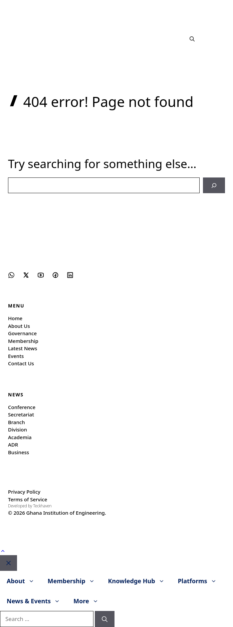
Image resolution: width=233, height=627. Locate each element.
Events (16, 356)
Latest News (22, 348)
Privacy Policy (24, 491)
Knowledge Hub (139, 581)
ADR (13, 444)
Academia (20, 437)
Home (15, 318)
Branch (16, 422)
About (24, 581)
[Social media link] (11, 275)
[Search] (214, 185)
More (89, 601)
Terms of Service (27, 499)
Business (18, 452)
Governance (22, 333)
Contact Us (21, 363)
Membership (23, 341)
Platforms (200, 581)
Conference (21, 407)
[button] (192, 39)
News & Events (37, 601)
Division (17, 429)
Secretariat (21, 414)
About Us (19, 326)
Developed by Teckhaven (30, 506)
